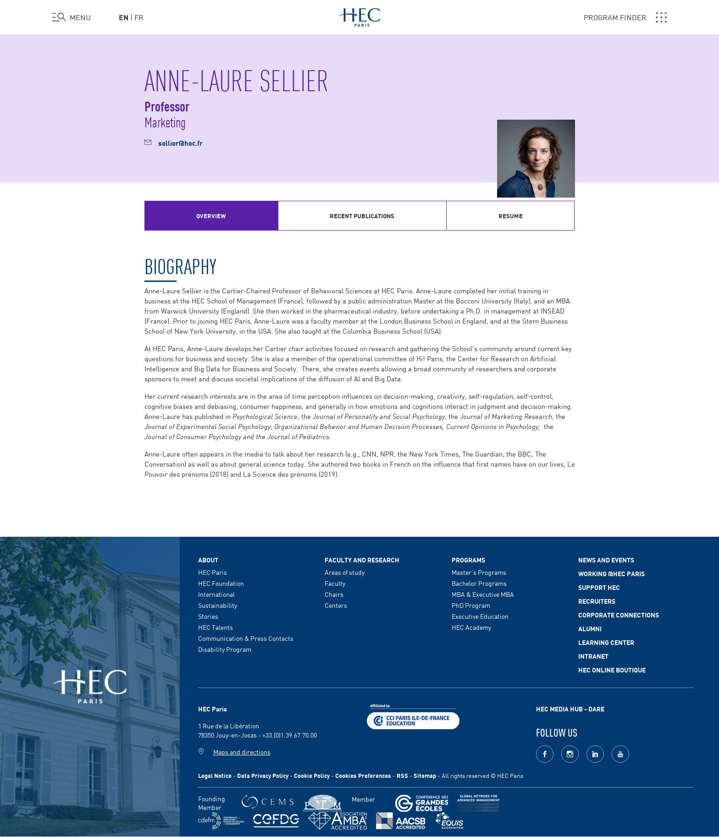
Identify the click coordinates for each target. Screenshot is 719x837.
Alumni (590, 628)
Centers (336, 605)
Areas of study (345, 572)
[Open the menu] (71, 17)
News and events (606, 559)
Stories (208, 616)
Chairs (334, 594)
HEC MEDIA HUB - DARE (570, 708)
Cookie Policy (312, 775)
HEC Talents (215, 627)
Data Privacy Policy (262, 775)
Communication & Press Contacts (245, 638)
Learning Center (606, 642)
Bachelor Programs (479, 583)
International (216, 594)
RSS (402, 775)
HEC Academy (471, 627)
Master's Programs (479, 572)
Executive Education (480, 616)
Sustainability (217, 605)
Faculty (335, 583)
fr (139, 16)
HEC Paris (212, 572)
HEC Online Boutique (612, 669)
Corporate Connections (618, 614)
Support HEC (599, 587)
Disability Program (224, 649)
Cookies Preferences (363, 775)
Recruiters (596, 601)
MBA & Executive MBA (483, 594)
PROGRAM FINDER (625, 17)
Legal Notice (215, 775)
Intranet (593, 656)
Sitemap (425, 775)
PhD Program (471, 605)
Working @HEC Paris (611, 573)
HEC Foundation (221, 583)
